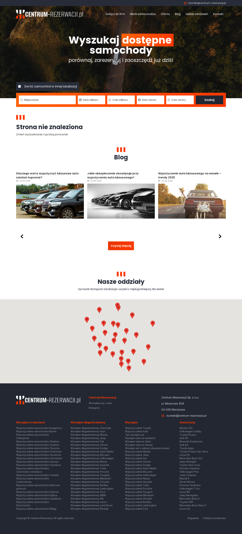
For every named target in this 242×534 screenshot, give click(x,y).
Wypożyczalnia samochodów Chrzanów (38, 454)
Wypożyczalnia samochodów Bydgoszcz (39, 428)
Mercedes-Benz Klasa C (193, 505)
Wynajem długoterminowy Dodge (89, 448)
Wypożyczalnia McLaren (138, 471)
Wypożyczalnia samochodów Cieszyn (37, 461)
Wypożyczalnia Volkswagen (140, 475)
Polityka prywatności (214, 518)
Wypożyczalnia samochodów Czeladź (37, 475)
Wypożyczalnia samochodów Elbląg (36, 508)
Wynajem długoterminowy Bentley (89, 485)
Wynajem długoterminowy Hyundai (90, 465)
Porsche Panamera (189, 485)
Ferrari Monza (187, 481)
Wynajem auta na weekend (140, 438)
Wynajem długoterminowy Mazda (89, 434)
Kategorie (94, 407)
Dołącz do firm (115, 14)
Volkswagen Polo (189, 471)
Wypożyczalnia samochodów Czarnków (38, 465)
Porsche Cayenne (189, 468)
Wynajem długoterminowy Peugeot (90, 475)
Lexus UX (184, 508)
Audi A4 (183, 444)
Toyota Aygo (186, 448)
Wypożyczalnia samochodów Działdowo (38, 498)
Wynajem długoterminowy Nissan (89, 461)
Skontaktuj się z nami (100, 403)
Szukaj (209, 100)
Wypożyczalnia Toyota (138, 428)
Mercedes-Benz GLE (191, 458)
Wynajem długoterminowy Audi (88, 431)
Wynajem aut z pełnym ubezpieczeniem (147, 448)
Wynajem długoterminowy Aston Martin (92, 451)
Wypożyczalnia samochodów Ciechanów (39, 458)
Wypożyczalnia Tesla (137, 485)
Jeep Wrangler (187, 461)
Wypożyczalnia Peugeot (138, 491)
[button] (136, 335)
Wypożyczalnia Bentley (138, 502)
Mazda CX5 (185, 428)
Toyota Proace (187, 434)
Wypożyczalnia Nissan (137, 478)
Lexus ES (184, 454)
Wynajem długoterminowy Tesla (88, 468)
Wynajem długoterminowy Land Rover (92, 505)
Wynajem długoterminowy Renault (89, 508)
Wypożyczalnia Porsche (138, 488)
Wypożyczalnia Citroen (138, 461)
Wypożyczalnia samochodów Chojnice (37, 444)
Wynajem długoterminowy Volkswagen (92, 458)
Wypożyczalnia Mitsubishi (139, 495)
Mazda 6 (184, 478)
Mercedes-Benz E (189, 498)
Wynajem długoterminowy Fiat (87, 441)
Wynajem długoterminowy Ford (88, 491)
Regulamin (193, 518)
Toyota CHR (186, 502)
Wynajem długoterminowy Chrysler (90, 481)
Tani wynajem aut (134, 434)
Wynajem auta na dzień (138, 441)
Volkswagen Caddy (190, 431)
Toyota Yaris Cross (189, 465)
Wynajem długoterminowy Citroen (89, 444)
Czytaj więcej (121, 246)
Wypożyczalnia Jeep (137, 454)
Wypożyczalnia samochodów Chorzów (38, 448)
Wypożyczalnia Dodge (138, 465)
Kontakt (218, 14)
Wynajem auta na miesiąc (139, 444)
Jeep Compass (187, 475)
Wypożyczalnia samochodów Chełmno (37, 441)
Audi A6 (183, 438)
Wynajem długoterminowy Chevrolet (91, 428)
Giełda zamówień (197, 14)
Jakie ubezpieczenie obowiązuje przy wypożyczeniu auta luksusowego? (113, 175)
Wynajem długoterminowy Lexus (89, 502)
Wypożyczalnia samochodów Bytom (36, 431)
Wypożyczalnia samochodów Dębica (36, 495)
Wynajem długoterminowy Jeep (88, 438)
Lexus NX (184, 491)
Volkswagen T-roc (189, 488)
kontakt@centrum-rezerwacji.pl (205, 3)
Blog (177, 14)
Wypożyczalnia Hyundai (138, 481)
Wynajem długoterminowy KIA (87, 498)
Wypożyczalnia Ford (136, 508)
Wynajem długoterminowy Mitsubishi (91, 478)
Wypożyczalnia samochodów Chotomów (39, 451)
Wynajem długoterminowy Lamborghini (92, 488)
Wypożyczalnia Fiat (136, 458)
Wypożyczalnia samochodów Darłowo (37, 491)
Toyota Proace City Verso (193, 451)
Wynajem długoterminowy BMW (88, 495)
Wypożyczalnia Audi (136, 431)
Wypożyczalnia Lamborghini (140, 505)
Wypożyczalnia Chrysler (138, 498)
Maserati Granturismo (191, 441)
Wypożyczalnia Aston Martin (140, 468)
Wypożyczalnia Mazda (137, 451)
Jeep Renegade (188, 495)
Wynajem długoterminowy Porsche (90, 471)
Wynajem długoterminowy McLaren (90, 454)
